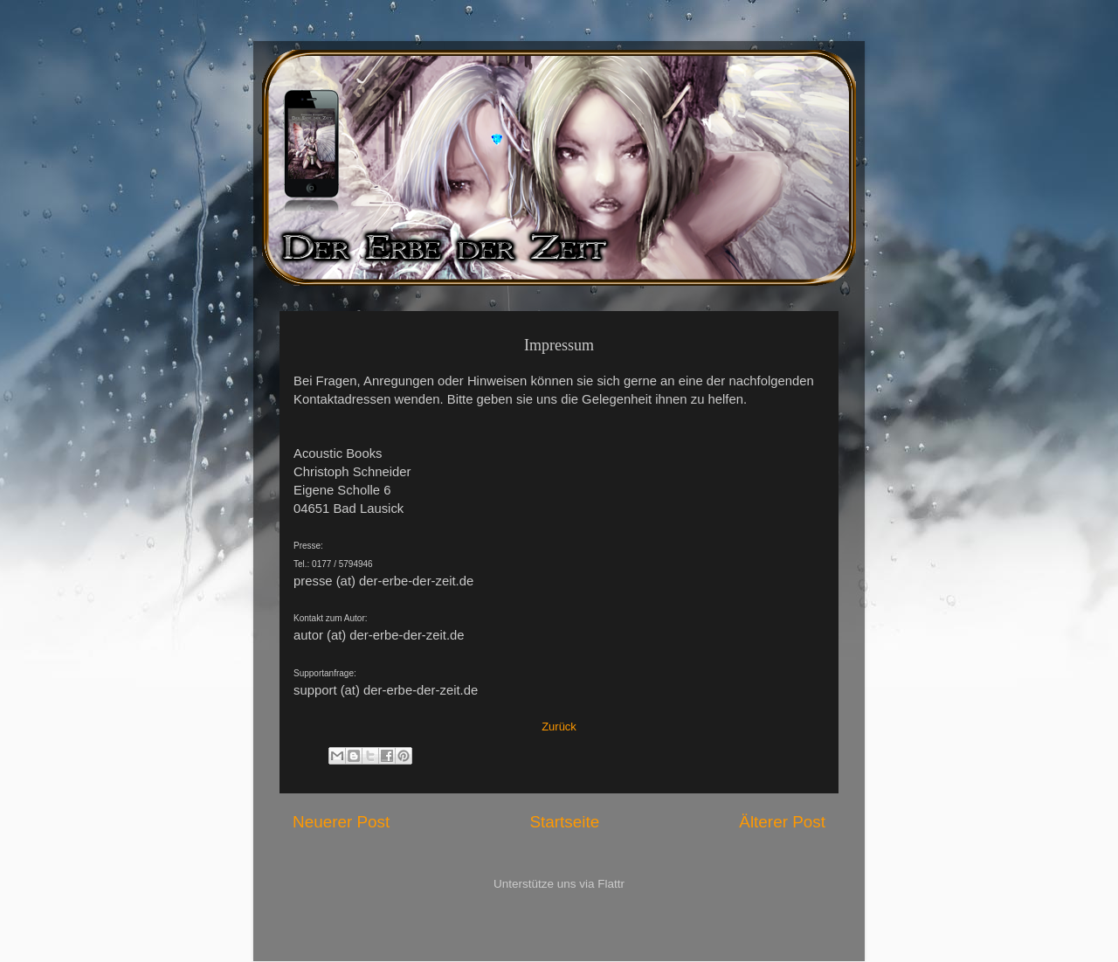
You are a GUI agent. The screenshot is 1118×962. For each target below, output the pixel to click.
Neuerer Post (341, 822)
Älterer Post (782, 822)
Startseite (564, 822)
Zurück (559, 726)
